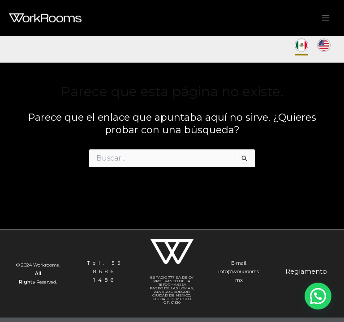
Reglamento (306, 271)
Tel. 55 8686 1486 (105, 271)
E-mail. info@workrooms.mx (239, 271)
